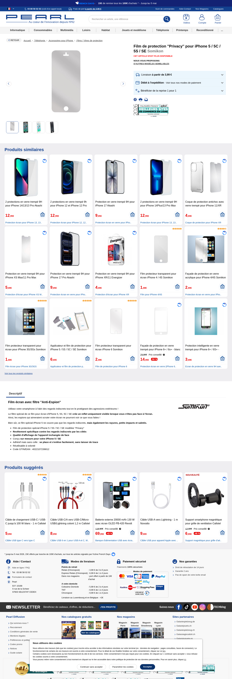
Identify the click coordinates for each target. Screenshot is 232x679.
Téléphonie (162, 30)
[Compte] (202, 19)
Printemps (182, 30)
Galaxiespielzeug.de (185, 621)
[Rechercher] (166, 19)
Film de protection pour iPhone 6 (111, 366)
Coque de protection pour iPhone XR (203, 222)
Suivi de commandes (164, 9)
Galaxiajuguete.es (184, 638)
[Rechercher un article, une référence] (130, 19)
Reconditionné (204, 30)
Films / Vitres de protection (89, 40)
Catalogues (218, 9)
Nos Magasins (202, 9)
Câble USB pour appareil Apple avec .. (159, 540)
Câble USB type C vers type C (20, 540)
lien (163, 651)
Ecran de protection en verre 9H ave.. (203, 366)
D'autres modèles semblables (151, 64)
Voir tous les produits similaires (18, 373)
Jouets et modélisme (134, 30)
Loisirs (86, 30)
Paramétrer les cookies (123, 667)
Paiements (129, 567)
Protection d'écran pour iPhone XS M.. (24, 294)
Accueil (27, 40)
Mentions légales (17, 636)
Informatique (17, 30)
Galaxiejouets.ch (184, 626)
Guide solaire (16, 653)
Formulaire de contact (22, 577)
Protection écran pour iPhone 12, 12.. (68, 222)
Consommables (43, 30)
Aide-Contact (185, 9)
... (222, 30)
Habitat (106, 30)
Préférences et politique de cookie (25, 640)
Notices (13, 648)
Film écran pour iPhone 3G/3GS (21, 366)
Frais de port (87, 9)
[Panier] (218, 19)
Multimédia (66, 30)
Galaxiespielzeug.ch (185, 630)
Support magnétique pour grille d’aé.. (203, 540)
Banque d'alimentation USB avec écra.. (114, 540)
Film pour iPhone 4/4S (151, 294)
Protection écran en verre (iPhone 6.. (158, 366)
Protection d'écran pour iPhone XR (112, 294)
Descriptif (15, 393)
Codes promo (16, 644)
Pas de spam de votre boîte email (190, 575)
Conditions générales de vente (24, 631)
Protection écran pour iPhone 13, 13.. (23, 222)
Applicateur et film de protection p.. (67, 366)
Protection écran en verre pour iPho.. (113, 222)
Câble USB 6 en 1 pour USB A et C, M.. (69, 540)
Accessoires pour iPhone (61, 40)
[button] (180, 75)
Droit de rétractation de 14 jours (189, 567)
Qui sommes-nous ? (19, 623)
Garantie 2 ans (182, 571)
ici (185, 659)
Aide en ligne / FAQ (21, 567)
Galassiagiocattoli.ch (185, 634)
